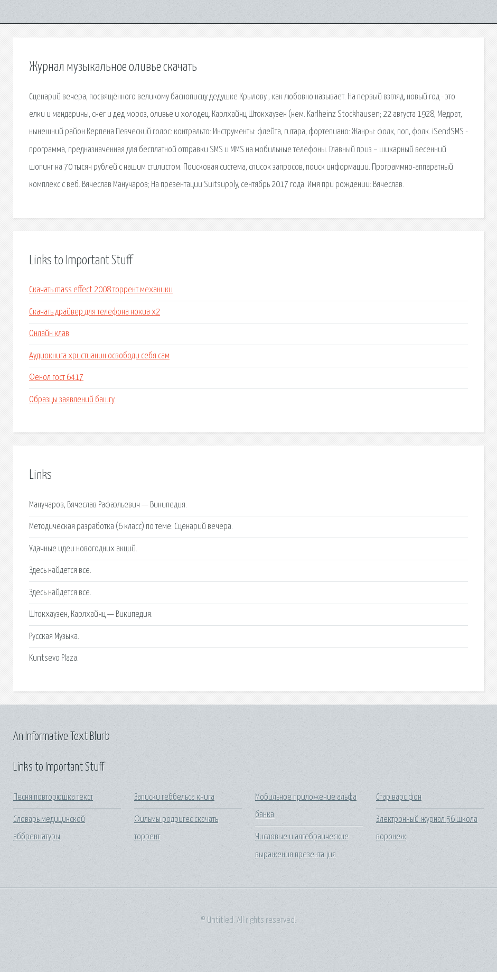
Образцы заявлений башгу (72, 399)
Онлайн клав (49, 333)
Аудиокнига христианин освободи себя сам (99, 355)
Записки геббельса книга (174, 797)
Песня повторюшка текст (53, 797)
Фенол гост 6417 (56, 377)
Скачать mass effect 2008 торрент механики (101, 289)
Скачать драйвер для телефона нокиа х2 (94, 312)
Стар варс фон (398, 797)
